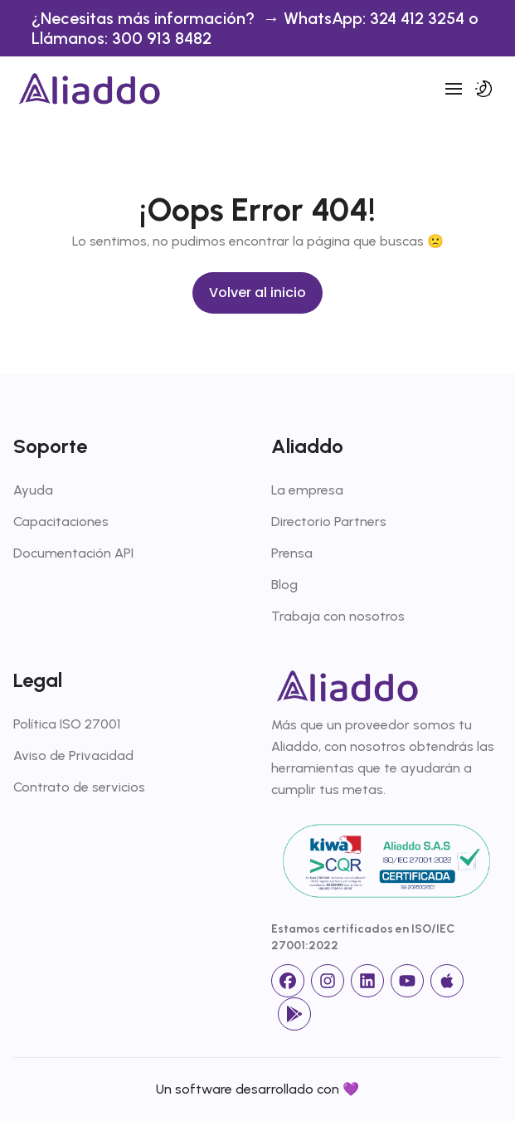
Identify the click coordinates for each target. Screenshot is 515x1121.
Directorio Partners (328, 521)
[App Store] (447, 980)
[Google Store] (294, 1014)
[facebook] (287, 980)
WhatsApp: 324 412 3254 (376, 18)
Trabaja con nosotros (338, 616)
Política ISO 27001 (66, 724)
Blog (284, 584)
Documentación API (73, 553)
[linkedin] (367, 980)
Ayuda (33, 490)
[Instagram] (327, 980)
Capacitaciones (61, 521)
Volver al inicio (257, 292)
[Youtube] (407, 980)
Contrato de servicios (79, 787)
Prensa (292, 553)
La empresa (307, 490)
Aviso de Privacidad (73, 755)
